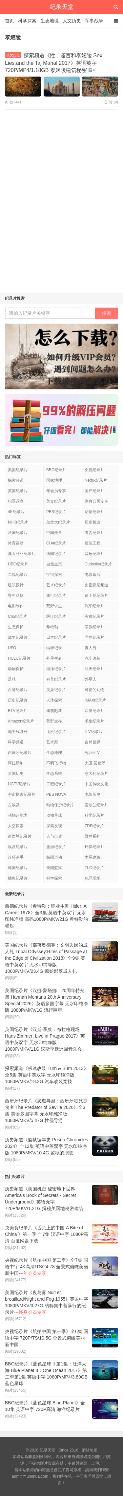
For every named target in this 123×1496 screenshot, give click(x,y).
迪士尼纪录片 (96, 595)
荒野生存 (54, 721)
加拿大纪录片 (58, 522)
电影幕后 (92, 574)
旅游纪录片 (56, 847)
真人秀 (90, 648)
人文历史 (72, 20)
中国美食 (54, 532)
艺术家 (52, 742)
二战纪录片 (18, 574)
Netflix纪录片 (96, 480)
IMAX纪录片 (95, 700)
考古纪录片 (94, 532)
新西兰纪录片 (19, 836)
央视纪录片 (94, 470)
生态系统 (54, 773)
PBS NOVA (56, 794)
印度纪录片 (94, 710)
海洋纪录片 (56, 669)
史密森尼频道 (96, 585)
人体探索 (54, 700)
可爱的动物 (94, 689)
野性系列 (92, 836)
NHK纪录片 (18, 522)
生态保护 (16, 627)
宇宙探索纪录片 (21, 794)
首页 (9, 20)
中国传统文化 (96, 784)
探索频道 (16, 480)
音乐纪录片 (94, 553)
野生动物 (16, 595)
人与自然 (54, 836)
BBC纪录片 (56, 470)
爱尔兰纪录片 (96, 805)
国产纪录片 (94, 491)
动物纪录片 (94, 511)
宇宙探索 (54, 574)
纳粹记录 (54, 648)
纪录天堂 (61, 7)
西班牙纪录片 (19, 752)
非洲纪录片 (94, 669)
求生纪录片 (94, 721)
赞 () (111, 102)
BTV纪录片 (17, 710)
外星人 (90, 679)
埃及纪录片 (18, 847)
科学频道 (16, 742)
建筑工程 (92, 543)
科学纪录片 (94, 815)
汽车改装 (92, 658)
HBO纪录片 (18, 564)
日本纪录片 (56, 637)
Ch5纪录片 (17, 616)
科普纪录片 (56, 679)
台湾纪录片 (18, 689)
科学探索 (27, 20)
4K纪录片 (16, 511)
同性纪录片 (94, 637)
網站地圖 (89, 1450)
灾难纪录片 (94, 616)
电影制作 (16, 606)
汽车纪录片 (94, 606)
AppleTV (92, 752)
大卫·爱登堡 (95, 763)
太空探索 (16, 826)
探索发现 (54, 826)
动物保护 (16, 669)
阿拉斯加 (16, 763)
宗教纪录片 (94, 627)
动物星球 (54, 815)
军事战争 (94, 20)
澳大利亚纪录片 (21, 553)
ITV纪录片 (94, 731)
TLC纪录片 (94, 867)
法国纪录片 (18, 532)
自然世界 (92, 742)
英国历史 (16, 773)
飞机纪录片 (56, 731)
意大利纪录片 (96, 773)
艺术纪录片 (56, 585)
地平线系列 (18, 731)
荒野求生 (54, 606)
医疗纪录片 (56, 616)
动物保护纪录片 (60, 805)
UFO (12, 648)
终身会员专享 (96, 501)
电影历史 (92, 794)
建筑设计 (16, 585)
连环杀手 (16, 857)
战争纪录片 (18, 637)
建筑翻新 (54, 710)
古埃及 (14, 805)
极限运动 (54, 857)
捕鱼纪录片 (18, 878)
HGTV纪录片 (19, 784)
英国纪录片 (18, 491)
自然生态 (54, 564)
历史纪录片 (18, 700)
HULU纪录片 (19, 658)
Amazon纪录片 (21, 721)
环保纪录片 (94, 847)
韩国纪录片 (18, 867)
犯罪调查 (16, 501)
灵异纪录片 (56, 689)
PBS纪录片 (56, 511)
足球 (12, 679)
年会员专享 (56, 491)
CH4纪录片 (56, 543)
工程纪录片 (56, 784)
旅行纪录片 (56, 595)
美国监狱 (54, 867)
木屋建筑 (92, 857)
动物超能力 (18, 815)
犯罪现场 (92, 878)
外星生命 (54, 658)
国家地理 (54, 480)
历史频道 (92, 522)
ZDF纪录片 (94, 826)
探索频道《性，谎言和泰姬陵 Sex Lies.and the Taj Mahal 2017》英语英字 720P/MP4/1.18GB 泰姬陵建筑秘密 (53, 63)
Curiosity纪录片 (98, 564)
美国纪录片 (18, 470)
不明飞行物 (56, 763)
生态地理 (49, 20)
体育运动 (16, 543)
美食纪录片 (56, 501)
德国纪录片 (56, 553)
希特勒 (52, 627)
